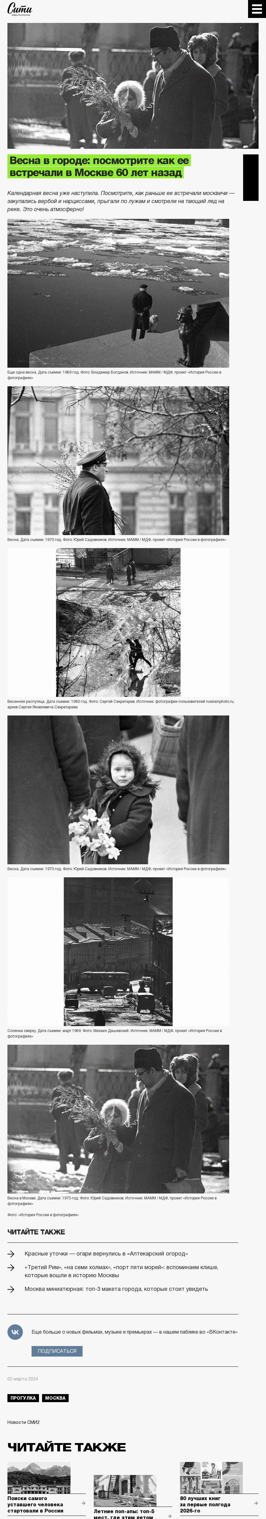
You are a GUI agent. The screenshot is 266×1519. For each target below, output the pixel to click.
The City (19, 9)
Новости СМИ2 (23, 1422)
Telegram (251, 162)
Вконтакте (251, 177)
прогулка (23, 1398)
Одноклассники (251, 193)
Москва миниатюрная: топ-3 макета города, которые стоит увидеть (116, 1289)
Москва (55, 1398)
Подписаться (57, 1351)
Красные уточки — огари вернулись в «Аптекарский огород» (106, 1254)
